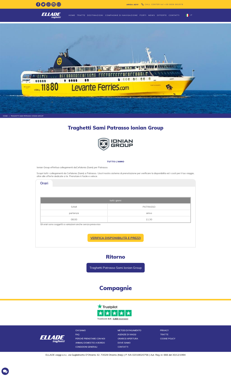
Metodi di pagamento (129, 349)
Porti (143, 15)
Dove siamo (124, 362)
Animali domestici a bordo (90, 362)
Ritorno (115, 256)
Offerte (162, 15)
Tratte (81, 15)
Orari (44, 183)
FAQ (77, 353)
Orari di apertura (128, 358)
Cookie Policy (167, 358)
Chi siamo (80, 349)
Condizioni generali (86, 366)
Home (72, 15)
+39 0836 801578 (173, 4)
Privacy (164, 349)
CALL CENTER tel (164, 4)
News (151, 15)
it (189, 15)
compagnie (115, 288)
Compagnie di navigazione (121, 15)
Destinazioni (95, 15)
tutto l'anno (115, 161)
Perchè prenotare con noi (90, 358)
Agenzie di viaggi (127, 353)
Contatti (174, 15)
